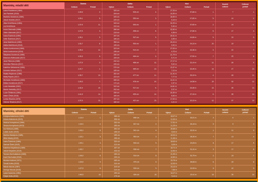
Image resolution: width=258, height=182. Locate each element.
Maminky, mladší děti (16, 5)
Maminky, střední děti (16, 111)
